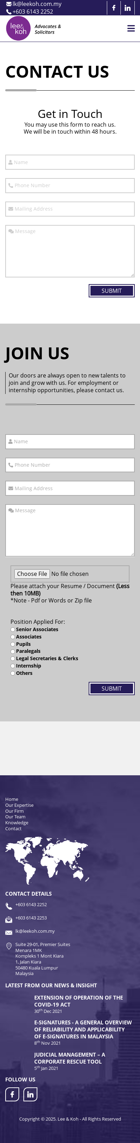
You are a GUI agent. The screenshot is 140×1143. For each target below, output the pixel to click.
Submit (112, 291)
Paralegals (28, 651)
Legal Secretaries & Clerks (47, 658)
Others (24, 673)
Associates (29, 636)
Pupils (23, 644)
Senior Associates (37, 629)
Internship (28, 665)
